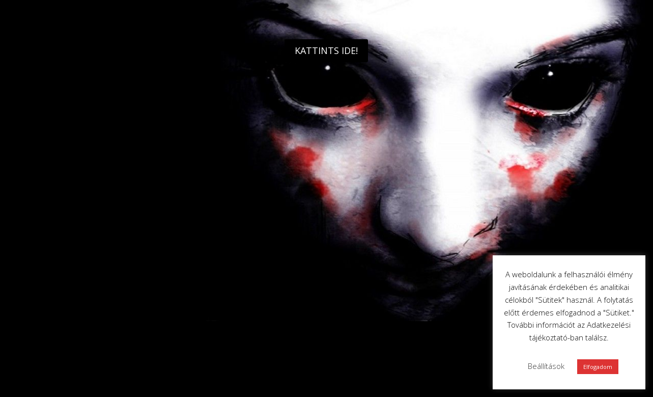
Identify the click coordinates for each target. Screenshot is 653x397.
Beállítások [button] (546, 366)
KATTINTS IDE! (326, 50)
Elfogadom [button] (597, 366)
